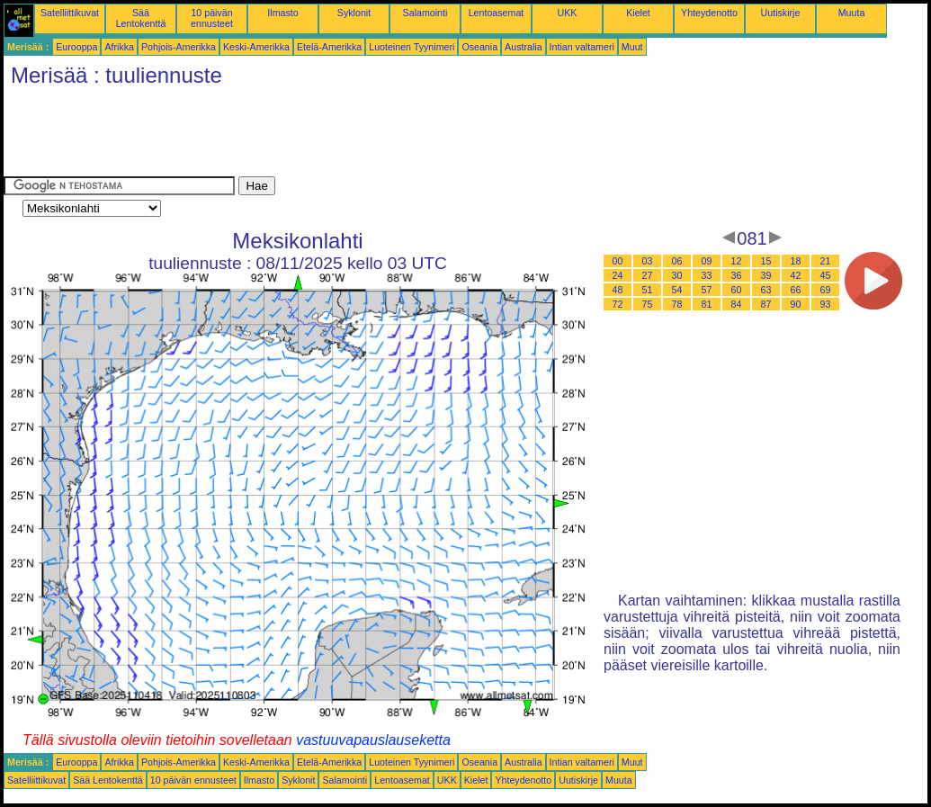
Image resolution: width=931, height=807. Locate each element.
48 (618, 289)
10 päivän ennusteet (212, 18)
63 (766, 289)
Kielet (638, 12)
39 (766, 275)
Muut (632, 46)
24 (618, 275)
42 (796, 275)
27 (647, 275)
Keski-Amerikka (256, 46)
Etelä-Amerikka (329, 46)
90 (796, 304)
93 (825, 304)
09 (707, 261)
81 (707, 304)
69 (825, 289)
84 (736, 304)
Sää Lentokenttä (141, 18)
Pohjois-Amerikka (178, 46)
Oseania (479, 46)
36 (736, 275)
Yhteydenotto (709, 12)
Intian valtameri (582, 46)
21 (825, 261)
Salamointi (425, 12)
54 (677, 289)
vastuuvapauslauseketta (373, 740)
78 (677, 304)
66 (796, 289)
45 (825, 275)
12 (736, 261)
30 (677, 275)
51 (647, 289)
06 (677, 261)
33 (707, 275)
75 (647, 304)
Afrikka (119, 46)
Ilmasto (282, 12)
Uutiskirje (781, 12)
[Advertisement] (331, 135)
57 (707, 289)
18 (796, 261)
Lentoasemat (496, 12)
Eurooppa (76, 46)
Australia (523, 46)
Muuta (851, 12)
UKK (567, 12)
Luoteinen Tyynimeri (411, 46)
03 (647, 261)
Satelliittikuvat (69, 12)
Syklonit (354, 12)
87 (766, 304)
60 (736, 289)
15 (766, 261)
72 (618, 304)
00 (618, 261)
